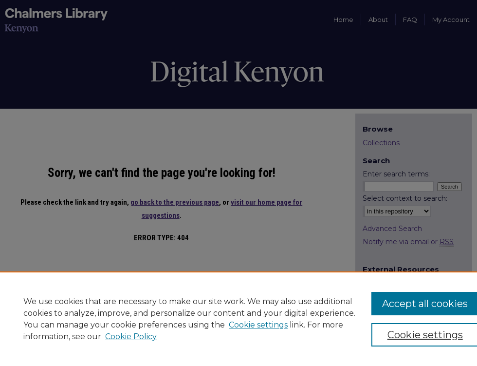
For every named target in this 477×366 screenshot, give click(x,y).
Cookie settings (258, 324)
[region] (238, 318)
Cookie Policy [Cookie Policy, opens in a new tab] (131, 336)
